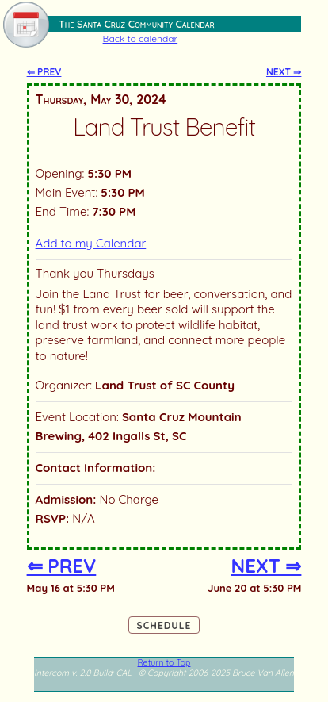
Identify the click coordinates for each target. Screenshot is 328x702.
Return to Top (164, 662)
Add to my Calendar (91, 243)
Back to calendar (140, 38)
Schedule (164, 625)
